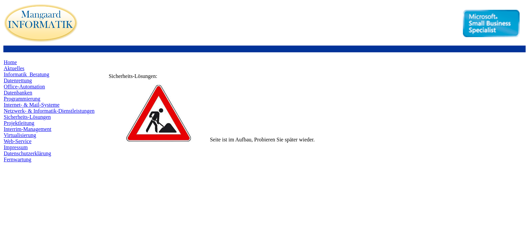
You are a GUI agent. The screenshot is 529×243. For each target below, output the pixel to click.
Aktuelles (14, 68)
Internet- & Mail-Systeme (31, 105)
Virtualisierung (20, 135)
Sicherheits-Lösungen (27, 117)
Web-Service (17, 141)
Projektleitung (19, 123)
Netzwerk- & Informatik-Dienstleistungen (49, 111)
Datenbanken (18, 93)
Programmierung (22, 99)
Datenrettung (18, 80)
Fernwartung (17, 159)
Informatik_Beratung (26, 74)
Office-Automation (24, 86)
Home (10, 62)
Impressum (16, 147)
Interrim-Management (27, 129)
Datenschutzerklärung (27, 153)
